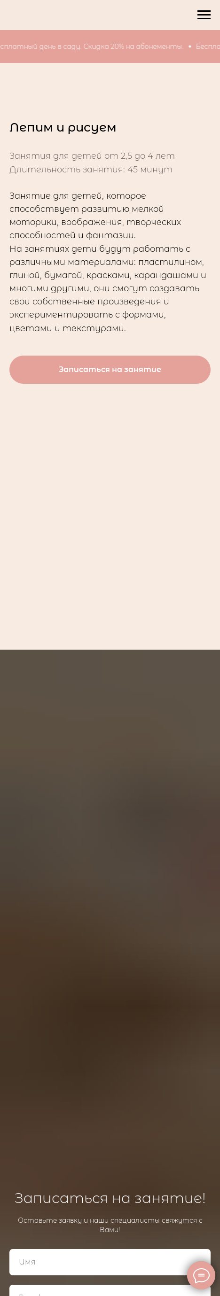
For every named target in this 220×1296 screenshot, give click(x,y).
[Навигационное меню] (204, 15)
